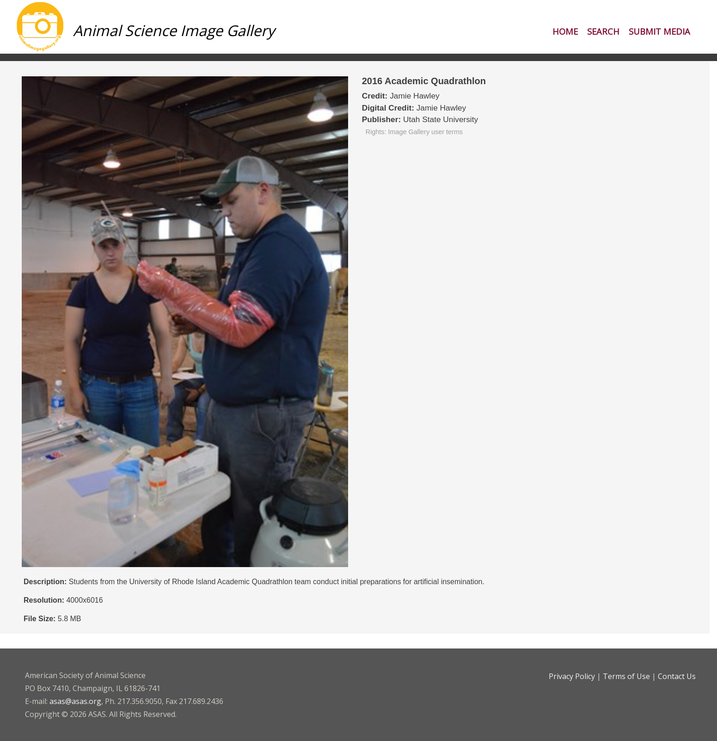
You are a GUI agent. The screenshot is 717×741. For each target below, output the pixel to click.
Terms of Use (626, 676)
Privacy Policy (572, 676)
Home (565, 31)
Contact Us (677, 676)
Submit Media (659, 31)
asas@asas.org (75, 701)
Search (603, 31)
